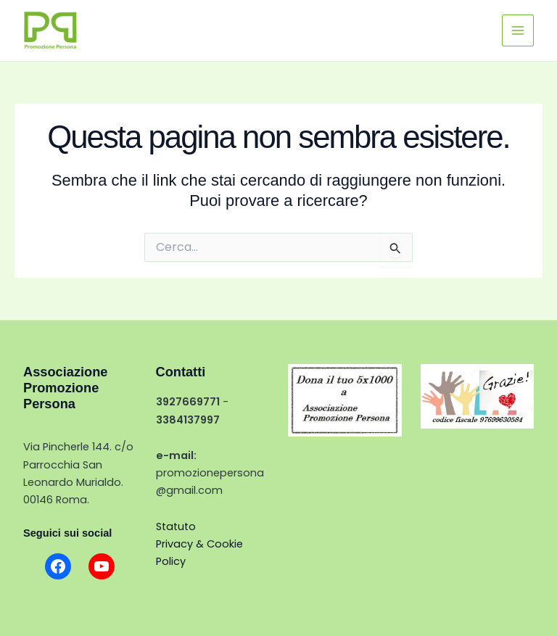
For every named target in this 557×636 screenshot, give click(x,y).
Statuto (176, 526)
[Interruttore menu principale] (518, 30)
